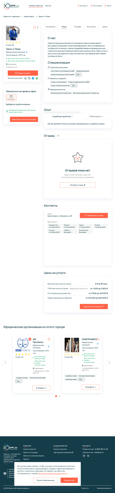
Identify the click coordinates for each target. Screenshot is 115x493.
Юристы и (12, 16)
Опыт (64, 26)
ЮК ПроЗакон (38, 340)
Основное (50, 26)
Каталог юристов (36, 6)
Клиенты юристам (60, 449)
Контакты (91, 26)
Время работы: (53, 222)
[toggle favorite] (34, 27)
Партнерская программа (63, 452)
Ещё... (78, 75)
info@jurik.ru (98, 452)
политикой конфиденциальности (53, 473)
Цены (104, 26)
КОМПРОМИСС (88, 339)
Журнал (48, 6)
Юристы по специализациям (33, 456)
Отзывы (10, 45)
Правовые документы (104, 488)
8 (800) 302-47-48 (101, 449)
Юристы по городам (30, 452)
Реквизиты (85, 488)
